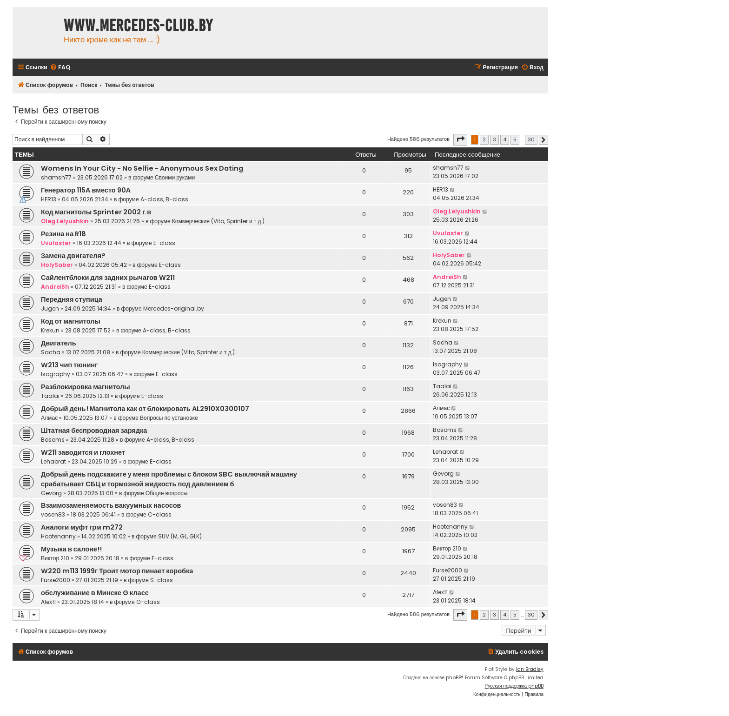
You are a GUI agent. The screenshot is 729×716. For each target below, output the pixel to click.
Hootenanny (58, 536)
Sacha (50, 352)
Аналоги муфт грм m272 (82, 527)
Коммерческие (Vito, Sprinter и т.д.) (218, 221)
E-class (164, 243)
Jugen (50, 308)
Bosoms (53, 440)
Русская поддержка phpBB (513, 686)
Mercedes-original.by (173, 308)
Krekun (50, 330)
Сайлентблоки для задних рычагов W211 (108, 277)
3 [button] (494, 139)
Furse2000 (55, 580)
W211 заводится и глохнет (83, 452)
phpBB (453, 677)
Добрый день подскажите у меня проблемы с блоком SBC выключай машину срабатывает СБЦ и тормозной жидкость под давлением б (169, 479)
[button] (460, 139)
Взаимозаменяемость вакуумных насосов (111, 505)
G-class (148, 602)
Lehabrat (53, 461)
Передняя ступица (71, 299)
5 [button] (515, 139)
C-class (160, 514)
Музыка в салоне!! (71, 549)
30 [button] (531, 139)
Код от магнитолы (70, 321)
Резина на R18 (63, 234)
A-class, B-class (164, 199)
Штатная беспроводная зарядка (94, 430)
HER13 (48, 199)
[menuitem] (60, 67)
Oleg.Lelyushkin (65, 221)
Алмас (49, 418)
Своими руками (175, 177)
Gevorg (51, 493)
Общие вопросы (167, 493)
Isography (55, 374)
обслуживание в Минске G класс (95, 592)
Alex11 (48, 602)
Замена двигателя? (73, 255)
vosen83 (53, 514)
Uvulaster (56, 243)
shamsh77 (56, 177)
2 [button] (484, 139)
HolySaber (57, 265)
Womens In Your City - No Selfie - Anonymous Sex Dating (142, 168)
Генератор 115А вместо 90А (86, 190)
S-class (161, 580)
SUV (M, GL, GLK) (180, 536)
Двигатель (58, 343)
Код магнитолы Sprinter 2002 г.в (96, 212)
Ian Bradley (529, 669)
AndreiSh (55, 287)
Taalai (50, 396)
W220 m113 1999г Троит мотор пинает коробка (117, 571)
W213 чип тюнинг (69, 365)
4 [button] (504, 139)
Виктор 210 (55, 558)
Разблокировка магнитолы (85, 386)
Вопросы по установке (169, 418)
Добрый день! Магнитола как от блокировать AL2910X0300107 (145, 408)
